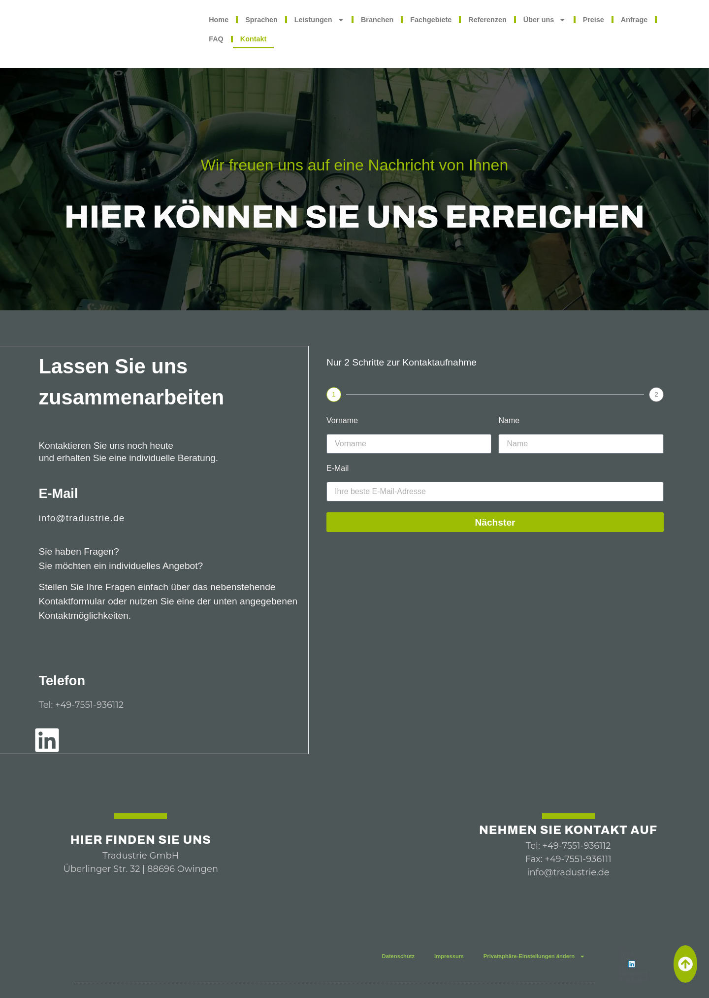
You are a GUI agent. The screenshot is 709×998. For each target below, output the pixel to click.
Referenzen (487, 20)
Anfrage (634, 20)
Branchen (377, 20)
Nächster (495, 522)
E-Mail (337, 468)
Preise (593, 20)
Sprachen (261, 20)
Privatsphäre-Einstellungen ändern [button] (534, 956)
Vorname (342, 421)
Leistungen (319, 19)
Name (508, 421)
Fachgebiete (430, 20)
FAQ (216, 39)
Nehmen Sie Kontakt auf (568, 830)
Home (218, 20)
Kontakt (253, 39)
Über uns (544, 19)
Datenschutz (398, 956)
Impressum (449, 956)
